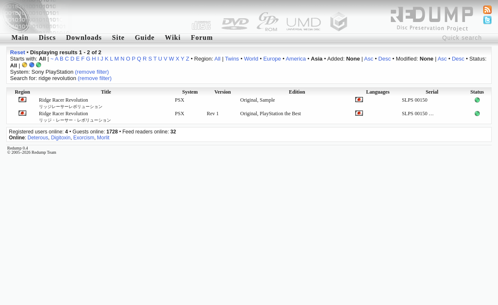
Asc (369, 58)
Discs (47, 37)
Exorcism (83, 138)
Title (106, 92)
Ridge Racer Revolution (70, 103)
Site (118, 37)
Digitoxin (60, 138)
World (251, 58)
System (190, 92)
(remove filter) (92, 72)
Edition (297, 92)
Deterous (38, 138)
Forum (202, 37)
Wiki (173, 37)
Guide (145, 37)
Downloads (84, 37)
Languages (377, 92)
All (217, 58)
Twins (232, 58)
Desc (384, 58)
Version (222, 92)
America (296, 58)
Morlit (103, 138)
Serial (432, 92)
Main (19, 37)
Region (22, 92)
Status (477, 92)
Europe (272, 58)
